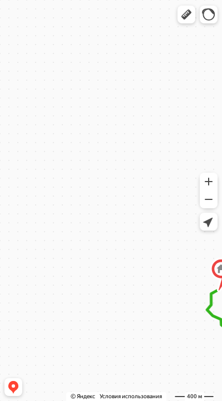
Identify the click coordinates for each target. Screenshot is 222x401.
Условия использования (131, 396)
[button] (186, 14)
